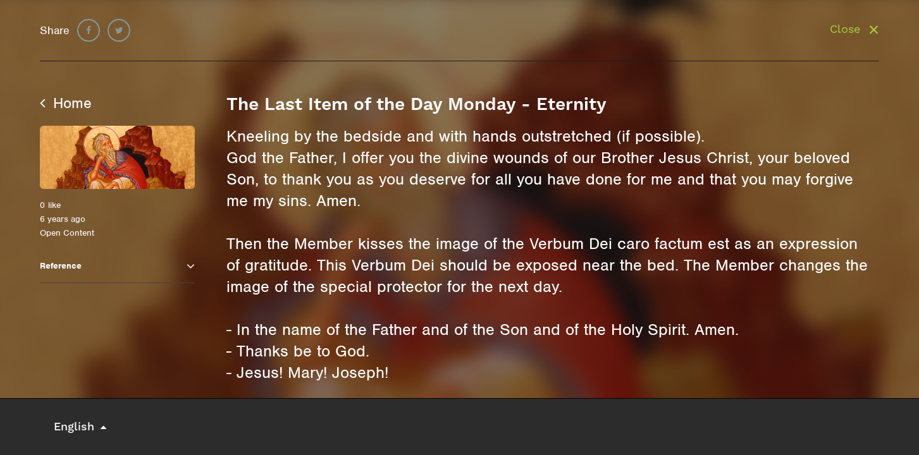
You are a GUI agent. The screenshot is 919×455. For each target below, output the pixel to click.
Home (66, 103)
